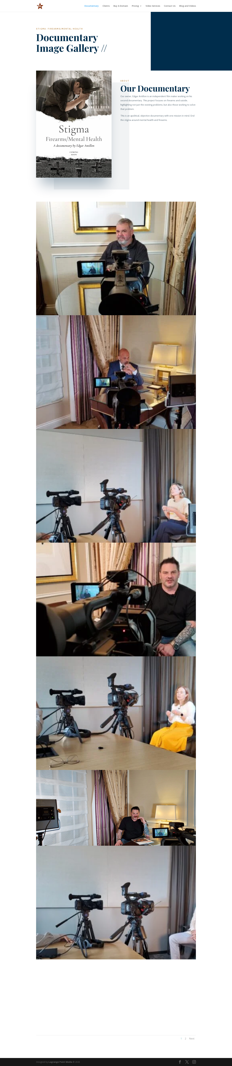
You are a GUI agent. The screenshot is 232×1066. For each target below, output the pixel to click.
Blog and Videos (187, 6)
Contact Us (169, 6)
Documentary (91, 6)
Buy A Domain (120, 6)
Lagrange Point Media (60, 1062)
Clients (106, 6)
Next (191, 1038)
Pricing (135, 6)
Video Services (153, 6)
